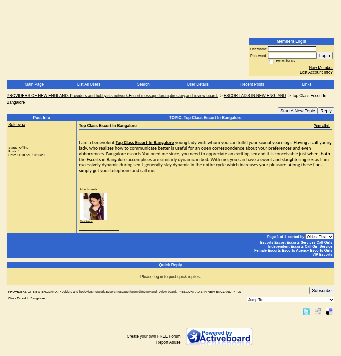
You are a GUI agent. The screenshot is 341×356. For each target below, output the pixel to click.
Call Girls (324, 242)
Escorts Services (301, 242)
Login (324, 55)
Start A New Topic (297, 110)
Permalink (322, 126)
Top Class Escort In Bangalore (145, 142)
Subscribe (322, 290)
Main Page (34, 84)
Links (306, 84)
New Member (321, 67)
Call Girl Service (318, 246)
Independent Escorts (286, 246)
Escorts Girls (321, 250)
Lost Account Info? (316, 72)
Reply (326, 110)
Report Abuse (168, 342)
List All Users (88, 84)
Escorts (266, 242)
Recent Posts (252, 84)
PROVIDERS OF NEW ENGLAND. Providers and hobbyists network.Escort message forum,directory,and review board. (112, 95)
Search (143, 84)
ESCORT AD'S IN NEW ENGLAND (255, 95)
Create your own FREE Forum (153, 336)
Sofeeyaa (16, 124)
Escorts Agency (295, 250)
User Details (197, 84)
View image (86, 221)
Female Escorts (267, 250)
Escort (280, 242)
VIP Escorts (322, 254)
